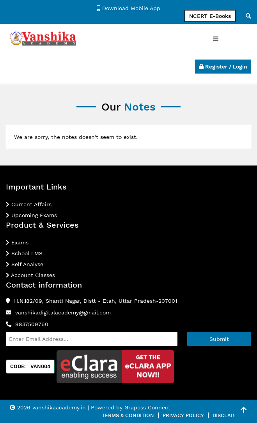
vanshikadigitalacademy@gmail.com (63, 312)
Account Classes (30, 275)
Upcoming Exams (31, 215)
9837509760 (31, 324)
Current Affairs (28, 204)
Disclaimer (228, 415)
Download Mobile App (128, 8)
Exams (17, 242)
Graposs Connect (147, 407)
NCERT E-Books (210, 16)
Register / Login (223, 66)
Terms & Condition (128, 415)
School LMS (24, 253)
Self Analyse (24, 264)
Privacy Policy (183, 415)
